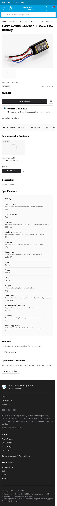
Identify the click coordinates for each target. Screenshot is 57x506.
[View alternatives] (23, 171)
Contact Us (7, 400)
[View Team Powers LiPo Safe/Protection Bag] (13, 147)
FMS (8, 82)
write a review (47, 86)
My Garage (7, 446)
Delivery (5, 471)
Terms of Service (8, 501)
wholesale (26, 456)
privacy (5, 490)
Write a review (10, 352)
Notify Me (24, 101)
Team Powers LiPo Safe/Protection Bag (10, 159)
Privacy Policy (44, 499)
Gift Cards (6, 450)
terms (12, 490)
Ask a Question (10, 371)
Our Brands (7, 442)
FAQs (4, 396)
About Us (6, 404)
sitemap (20, 490)
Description (35, 127)
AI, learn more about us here (12, 428)
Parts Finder (7, 439)
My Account (7, 467)
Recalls (5, 478)
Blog (4, 474)
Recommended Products (13, 127)
